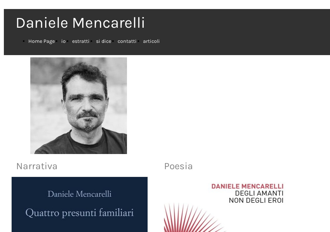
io (63, 41)
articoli (151, 41)
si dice (103, 41)
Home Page (41, 41)
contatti (127, 41)
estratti (81, 41)
